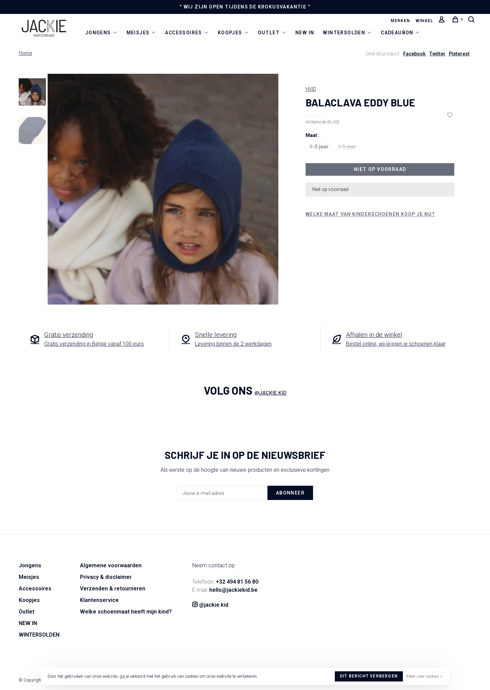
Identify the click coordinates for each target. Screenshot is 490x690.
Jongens (98, 32)
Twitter (437, 53)
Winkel (424, 20)
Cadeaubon (397, 32)
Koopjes (230, 32)
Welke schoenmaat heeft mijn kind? (126, 611)
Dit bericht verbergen (369, 676)
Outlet (269, 32)
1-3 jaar (319, 146)
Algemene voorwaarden (111, 565)
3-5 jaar (347, 146)
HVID (311, 89)
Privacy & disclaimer (106, 577)
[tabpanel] (163, 189)
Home (25, 53)
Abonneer (290, 493)
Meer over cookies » (424, 676)
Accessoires (183, 32)
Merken (400, 20)
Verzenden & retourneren (112, 588)
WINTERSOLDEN (344, 32)
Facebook (414, 53)
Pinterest (459, 53)
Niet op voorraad (380, 169)
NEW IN (304, 32)
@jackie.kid (270, 392)
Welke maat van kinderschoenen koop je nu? (370, 214)
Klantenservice (99, 600)
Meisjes (138, 32)
